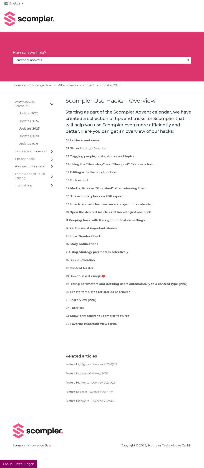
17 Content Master (80, 268)
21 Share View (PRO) (81, 300)
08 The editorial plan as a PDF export (94, 196)
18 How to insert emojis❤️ (85, 276)
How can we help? (29, 52)
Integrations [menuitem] (23, 185)
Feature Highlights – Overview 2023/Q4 (90, 401)
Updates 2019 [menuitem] (28, 143)
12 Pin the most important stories (91, 228)
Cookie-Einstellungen (18, 464)
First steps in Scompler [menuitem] (31, 151)
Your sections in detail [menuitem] (30, 166)
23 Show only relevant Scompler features (97, 316)
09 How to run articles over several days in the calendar (109, 204)
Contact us (188, 19)
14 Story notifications (82, 244)
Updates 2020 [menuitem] (29, 136)
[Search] (188, 60)
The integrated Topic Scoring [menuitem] (30, 175)
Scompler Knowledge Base (32, 85)
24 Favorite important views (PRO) (92, 324)
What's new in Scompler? (76, 85)
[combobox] (99, 60)
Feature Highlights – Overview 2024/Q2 (90, 382)
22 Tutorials (75, 308)
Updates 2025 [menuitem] (29, 113)
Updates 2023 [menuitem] (29, 128)
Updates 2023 (110, 85)
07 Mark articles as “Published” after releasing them (106, 188)
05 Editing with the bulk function (91, 172)
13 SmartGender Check (83, 236)
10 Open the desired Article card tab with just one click (108, 212)
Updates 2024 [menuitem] (29, 121)
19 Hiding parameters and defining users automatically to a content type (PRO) (126, 284)
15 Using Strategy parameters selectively (97, 252)
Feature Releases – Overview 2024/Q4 (89, 392)
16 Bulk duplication (80, 260)
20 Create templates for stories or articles (98, 292)
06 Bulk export (77, 180)
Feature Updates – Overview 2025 (87, 373)
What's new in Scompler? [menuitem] (25, 104)
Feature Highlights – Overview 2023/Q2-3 (91, 364)
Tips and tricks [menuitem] (25, 159)
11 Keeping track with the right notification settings (105, 220)
